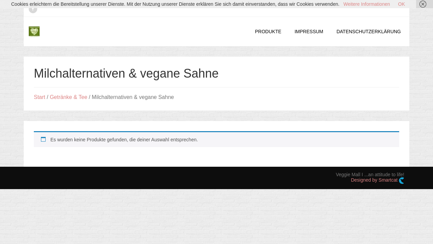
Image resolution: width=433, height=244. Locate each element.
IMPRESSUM (309, 31)
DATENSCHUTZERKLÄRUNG (369, 31)
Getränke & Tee (68, 97)
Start (39, 97)
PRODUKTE (268, 31)
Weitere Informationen (366, 4)
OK (401, 4)
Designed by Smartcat (377, 180)
